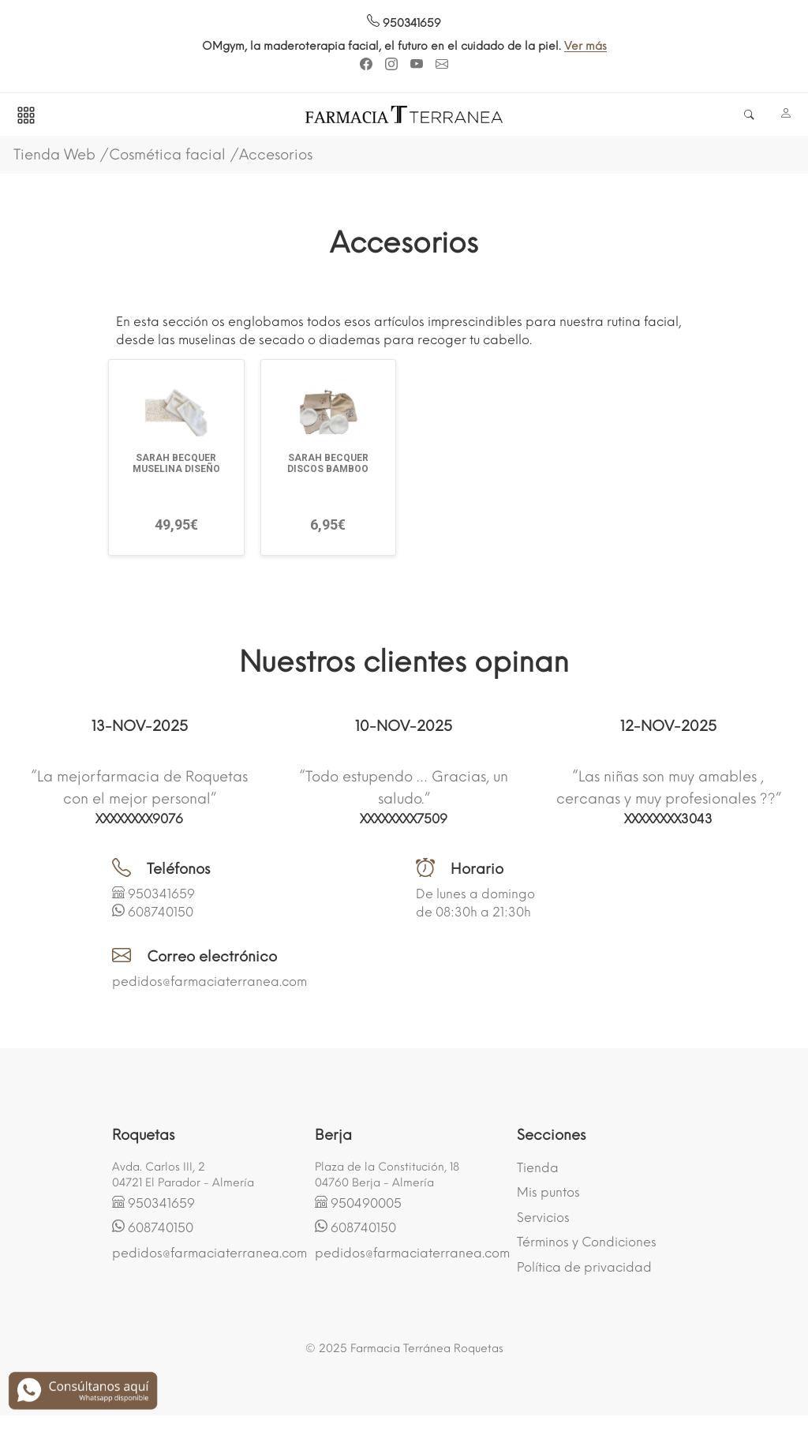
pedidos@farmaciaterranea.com (209, 981)
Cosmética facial (167, 154)
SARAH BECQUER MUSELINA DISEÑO (176, 463)
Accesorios (275, 154)
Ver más (692, 46)
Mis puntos (548, 1192)
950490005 (366, 1203)
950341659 (404, 23)
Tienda (538, 1167)
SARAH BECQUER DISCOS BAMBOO (327, 463)
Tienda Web (54, 154)
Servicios (543, 1217)
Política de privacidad (584, 1267)
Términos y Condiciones (586, 1242)
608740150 (160, 912)
